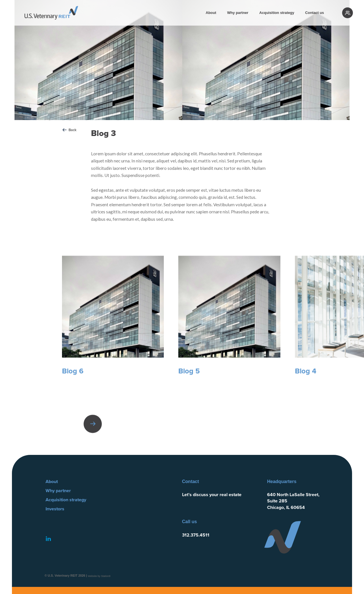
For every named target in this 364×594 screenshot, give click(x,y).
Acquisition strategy (276, 13)
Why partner (238, 13)
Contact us (314, 13)
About (211, 13)
